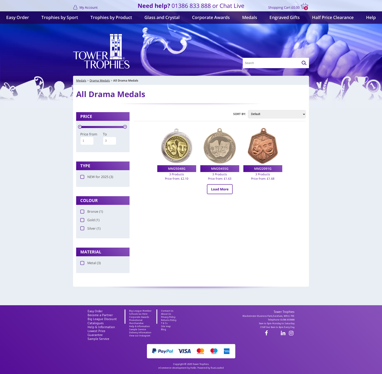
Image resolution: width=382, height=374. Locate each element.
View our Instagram (139, 335)
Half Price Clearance (333, 17)
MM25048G (176, 168)
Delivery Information (140, 332)
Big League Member (140, 310)
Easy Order (17, 17)
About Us (166, 314)
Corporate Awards (211, 17)
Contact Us (167, 310)
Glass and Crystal (162, 17)
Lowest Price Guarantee (96, 333)
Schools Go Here (138, 314)
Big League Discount (102, 319)
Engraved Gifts (284, 17)
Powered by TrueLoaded (210, 367)
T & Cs (164, 323)
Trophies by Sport (59, 17)
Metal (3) (90, 263)
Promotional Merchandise (136, 322)
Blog (163, 329)
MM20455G (219, 168)
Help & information (139, 326)
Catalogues (96, 323)
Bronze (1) (91, 211)
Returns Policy (168, 320)
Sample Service (98, 339)
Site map (166, 326)
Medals (249, 17)
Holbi (193, 367)
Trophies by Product (111, 17)
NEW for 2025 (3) (96, 177)
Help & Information (101, 327)
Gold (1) (90, 220)
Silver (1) (90, 228)
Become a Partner (100, 315)
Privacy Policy (168, 317)
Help (371, 17)
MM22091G (262, 168)
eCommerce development (172, 367)
